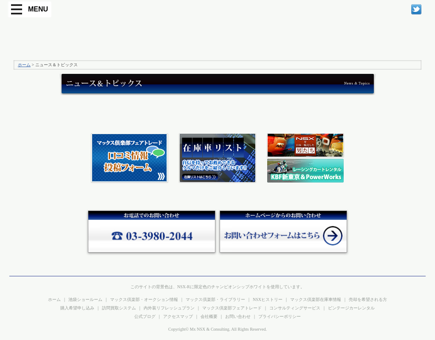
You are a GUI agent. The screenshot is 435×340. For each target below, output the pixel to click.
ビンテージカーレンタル (351, 308)
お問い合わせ (238, 316)
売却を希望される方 (368, 299)
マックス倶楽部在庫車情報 (315, 299)
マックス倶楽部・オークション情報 (144, 299)
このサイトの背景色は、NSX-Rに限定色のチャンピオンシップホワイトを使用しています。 (217, 286)
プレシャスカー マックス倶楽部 (54, 39)
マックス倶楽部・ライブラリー (215, 299)
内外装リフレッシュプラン (169, 308)
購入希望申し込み (77, 308)
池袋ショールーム (85, 299)
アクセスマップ (178, 316)
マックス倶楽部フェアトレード (232, 308)
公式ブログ (144, 316)
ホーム (24, 64)
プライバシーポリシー (279, 316)
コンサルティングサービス (294, 308)
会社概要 (209, 316)
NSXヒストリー (267, 299)
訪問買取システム (119, 308)
